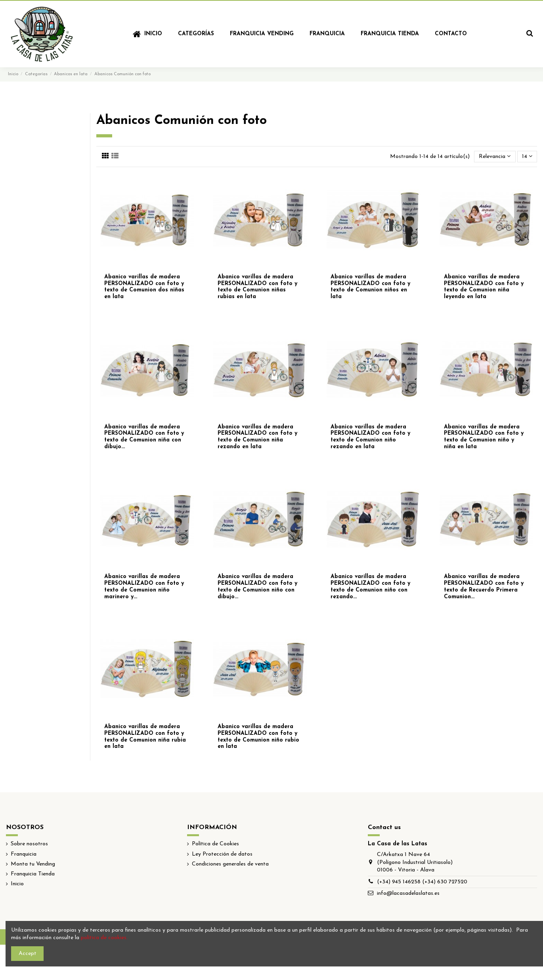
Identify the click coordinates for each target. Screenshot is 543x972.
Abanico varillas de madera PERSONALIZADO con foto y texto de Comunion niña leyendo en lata (484, 287)
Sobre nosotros (29, 844)
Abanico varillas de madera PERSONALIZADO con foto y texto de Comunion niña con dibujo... (144, 437)
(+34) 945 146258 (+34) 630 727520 (422, 882)
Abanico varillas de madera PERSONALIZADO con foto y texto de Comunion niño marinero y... (144, 586)
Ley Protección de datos (222, 854)
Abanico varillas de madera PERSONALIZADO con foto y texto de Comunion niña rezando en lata (257, 437)
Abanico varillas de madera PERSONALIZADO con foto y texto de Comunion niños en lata (370, 287)
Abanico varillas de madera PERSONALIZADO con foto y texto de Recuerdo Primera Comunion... (484, 586)
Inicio (17, 884)
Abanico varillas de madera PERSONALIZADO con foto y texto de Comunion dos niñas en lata (144, 287)
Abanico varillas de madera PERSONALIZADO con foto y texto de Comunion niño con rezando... (370, 586)
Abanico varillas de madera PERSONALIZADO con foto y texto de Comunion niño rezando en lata (370, 437)
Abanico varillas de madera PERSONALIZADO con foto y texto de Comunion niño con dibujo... (257, 586)
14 (527, 156)
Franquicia (23, 854)
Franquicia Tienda (33, 874)
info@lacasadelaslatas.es (408, 893)
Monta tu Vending (33, 864)
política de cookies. (104, 938)
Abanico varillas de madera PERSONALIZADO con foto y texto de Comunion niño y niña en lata (484, 437)
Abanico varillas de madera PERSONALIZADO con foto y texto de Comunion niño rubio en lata (258, 736)
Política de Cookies (215, 844)
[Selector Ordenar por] (494, 156)
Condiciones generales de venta (230, 864)
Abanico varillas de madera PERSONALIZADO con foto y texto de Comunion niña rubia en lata (145, 736)
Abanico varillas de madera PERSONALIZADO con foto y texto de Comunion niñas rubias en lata (257, 287)
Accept (27, 954)
